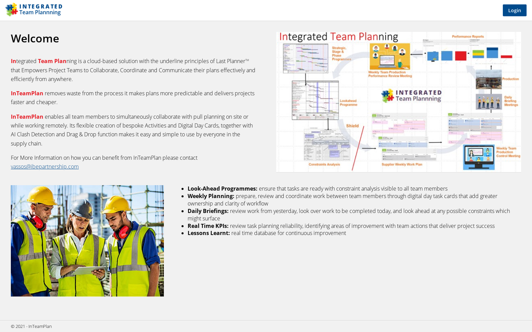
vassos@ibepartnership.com (45, 166)
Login (514, 10)
